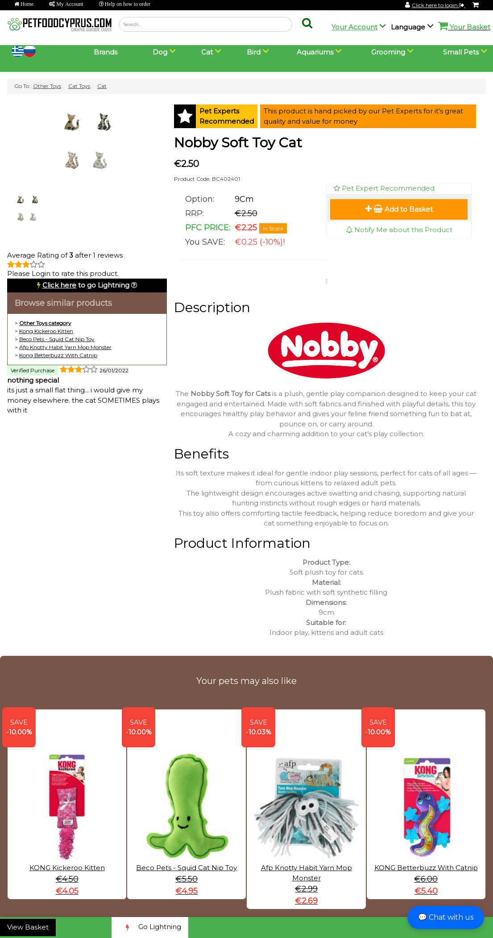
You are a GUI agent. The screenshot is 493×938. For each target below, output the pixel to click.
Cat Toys (79, 86)
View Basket (28, 927)
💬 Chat (445, 917)
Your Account (354, 27)
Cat (102, 86)
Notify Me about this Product (399, 229)
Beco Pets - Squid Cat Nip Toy (57, 339)
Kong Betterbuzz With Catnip (58, 355)
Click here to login (438, 5)
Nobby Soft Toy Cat (238, 142)
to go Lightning (85, 285)
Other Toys (47, 86)
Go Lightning (150, 927)
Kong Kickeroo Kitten (46, 331)
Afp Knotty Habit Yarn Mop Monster (65, 347)
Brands (105, 52)
